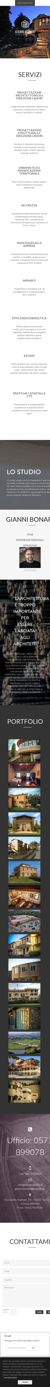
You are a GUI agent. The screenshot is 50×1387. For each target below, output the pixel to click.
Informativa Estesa (10, 1378)
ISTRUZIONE (30, 545)
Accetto (25, 1382)
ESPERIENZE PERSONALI (30, 540)
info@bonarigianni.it (30, 1184)
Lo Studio (24, 472)
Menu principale (25, 3)
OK (33, 1348)
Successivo (44, 55)
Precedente (44, 50)
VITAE (30, 534)
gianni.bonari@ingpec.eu (30, 1188)
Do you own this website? (17, 1348)
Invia (39, 1312)
